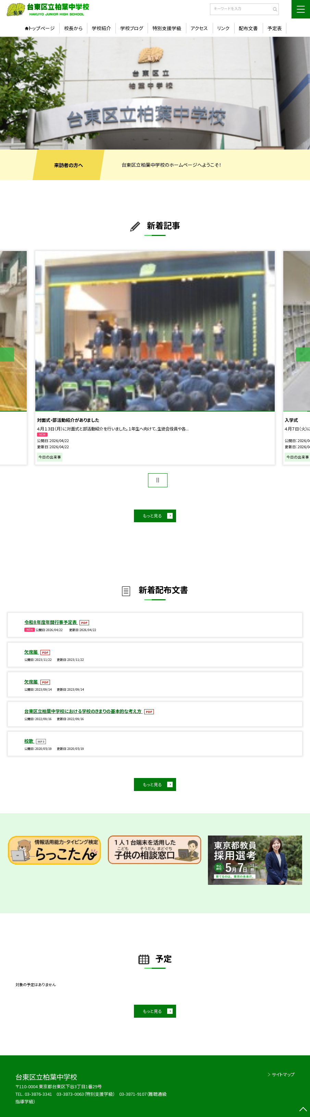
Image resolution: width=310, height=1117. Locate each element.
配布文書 (248, 28)
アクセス (199, 28)
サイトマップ (283, 1074)
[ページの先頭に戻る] (303, 1110)
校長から (73, 28)
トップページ (41, 28)
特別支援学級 (166, 28)
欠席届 (31, 652)
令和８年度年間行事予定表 (51, 622)
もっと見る (152, 516)
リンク (223, 28)
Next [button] (303, 355)
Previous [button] (7, 355)
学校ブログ (131, 28)
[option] (155, 93)
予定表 (275, 28)
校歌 (29, 741)
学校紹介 (101, 28)
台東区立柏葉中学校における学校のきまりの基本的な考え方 (83, 711)
